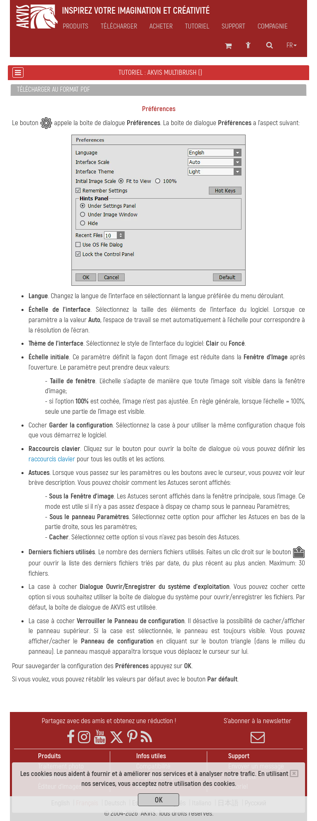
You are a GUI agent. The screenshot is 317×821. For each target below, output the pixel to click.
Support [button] (233, 26)
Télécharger (119, 26)
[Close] (294, 773)
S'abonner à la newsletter (257, 731)
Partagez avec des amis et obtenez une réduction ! (109, 721)
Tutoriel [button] (197, 26)
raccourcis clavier (51, 459)
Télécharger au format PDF (53, 89)
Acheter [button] (161, 26)
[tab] (158, 90)
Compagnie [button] (273, 26)
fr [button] (291, 45)
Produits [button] (75, 26)
